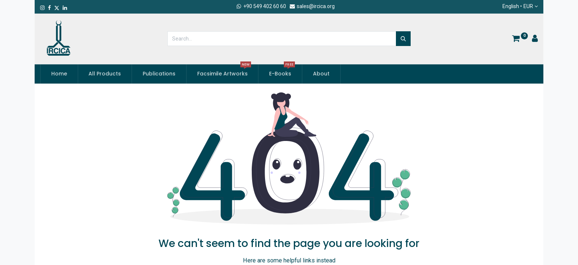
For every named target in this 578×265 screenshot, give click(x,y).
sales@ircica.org (312, 6)
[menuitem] (59, 74)
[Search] (403, 38)
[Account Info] (535, 39)
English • (517, 6)
